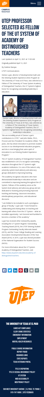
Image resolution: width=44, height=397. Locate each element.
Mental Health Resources (22, 341)
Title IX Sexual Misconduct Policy (22, 372)
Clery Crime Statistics (22, 331)
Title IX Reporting (22, 368)
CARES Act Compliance (22, 328)
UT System (22, 375)
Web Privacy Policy (22, 382)
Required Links (22, 355)
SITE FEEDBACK (28, 392)
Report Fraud (22, 351)
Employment (22, 338)
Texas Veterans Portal (22, 362)
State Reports (22, 358)
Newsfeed (6, 12)
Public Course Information (22, 348)
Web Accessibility (22, 378)
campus (6, 9)
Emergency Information (22, 335)
